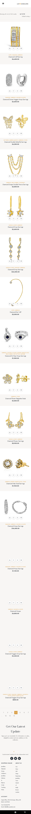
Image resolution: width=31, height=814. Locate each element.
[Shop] (15, 812)
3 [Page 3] (11, 712)
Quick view (21, 48)
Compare (17, 48)
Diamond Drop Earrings (15, 227)
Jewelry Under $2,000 (23, 353)
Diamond (14, 55)
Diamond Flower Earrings (15, 441)
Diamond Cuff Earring (15, 57)
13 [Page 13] (10, 716)
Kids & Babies (15, 182)
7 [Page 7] (28, 712)
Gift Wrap (18, 769)
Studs (25, 140)
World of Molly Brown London (21, 777)
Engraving (18, 771)
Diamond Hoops (15, 611)
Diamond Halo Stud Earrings (15, 484)
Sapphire (23, 354)
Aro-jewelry (18, 802)
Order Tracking (5, 773)
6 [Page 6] (24, 712)
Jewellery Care (19, 773)
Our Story (18, 767)
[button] (3, 3)
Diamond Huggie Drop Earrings (15, 654)
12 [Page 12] (5, 716)
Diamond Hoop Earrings (15, 526)
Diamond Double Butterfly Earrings (15, 142)
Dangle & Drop (13, 225)
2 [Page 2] (7, 712)
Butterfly (6, 140)
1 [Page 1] (3, 712)
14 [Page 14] (14, 716)
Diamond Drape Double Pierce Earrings (15, 184)
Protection (16, 354)
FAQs (2, 776)
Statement (22, 182)
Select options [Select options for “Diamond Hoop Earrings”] (9, 560)
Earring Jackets (13, 140)
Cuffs (10, 55)
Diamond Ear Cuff (15, 312)
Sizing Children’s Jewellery (7, 769)
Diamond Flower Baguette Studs (15, 399)
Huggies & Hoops (21, 97)
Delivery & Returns (5, 771)
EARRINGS (20, 55)
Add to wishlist (13, 48)
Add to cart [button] (9, 48)
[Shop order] (26, 16)
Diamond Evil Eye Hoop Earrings (15, 356)
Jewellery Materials (5, 766)
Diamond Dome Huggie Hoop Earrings (15, 99)
